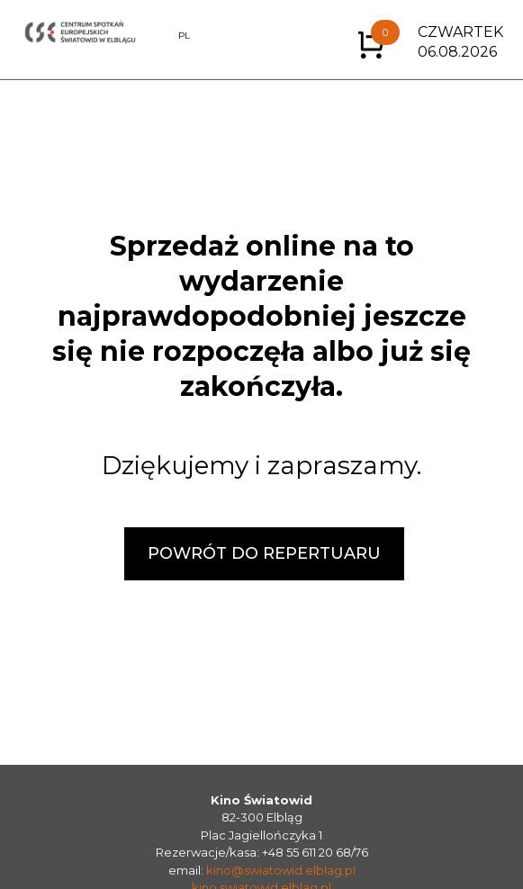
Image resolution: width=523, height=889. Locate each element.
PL (184, 35)
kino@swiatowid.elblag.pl (281, 870)
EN (160, 35)
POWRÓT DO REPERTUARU (264, 553)
